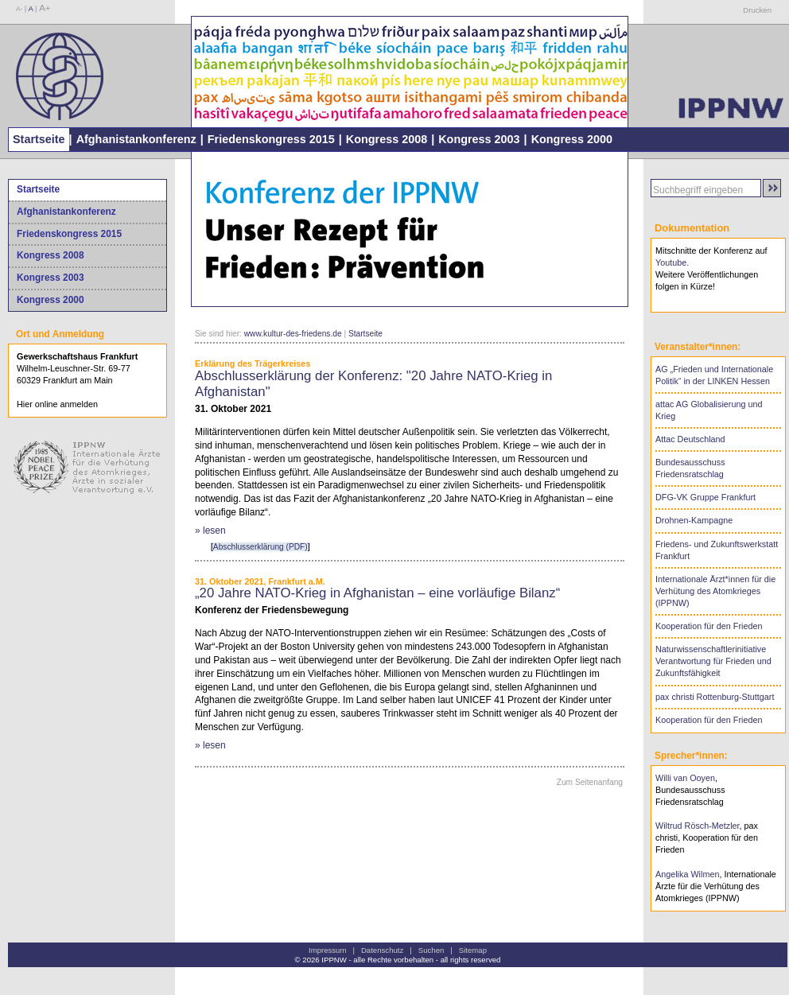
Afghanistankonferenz (136, 139)
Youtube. (672, 262)
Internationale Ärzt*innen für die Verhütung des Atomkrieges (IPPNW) (715, 591)
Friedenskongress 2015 (271, 139)
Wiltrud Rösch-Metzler (697, 825)
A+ (44, 8)
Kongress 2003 (478, 139)
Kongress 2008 (386, 139)
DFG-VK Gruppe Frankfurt (705, 497)
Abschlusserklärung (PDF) (260, 546)
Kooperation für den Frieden (708, 626)
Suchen (431, 950)
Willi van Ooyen (685, 778)
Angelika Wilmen (687, 874)
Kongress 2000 (571, 139)
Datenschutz (382, 950)
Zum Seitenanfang (590, 782)
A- (19, 9)
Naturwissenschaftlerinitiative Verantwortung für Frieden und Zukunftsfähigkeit (713, 661)
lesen (214, 530)
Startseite (39, 139)
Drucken (757, 10)
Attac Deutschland (690, 439)
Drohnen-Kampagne (694, 520)
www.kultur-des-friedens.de (293, 333)
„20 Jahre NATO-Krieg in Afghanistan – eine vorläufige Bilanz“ (377, 592)
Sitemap (473, 950)
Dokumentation (692, 228)
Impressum (327, 950)
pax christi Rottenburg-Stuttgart (714, 697)
